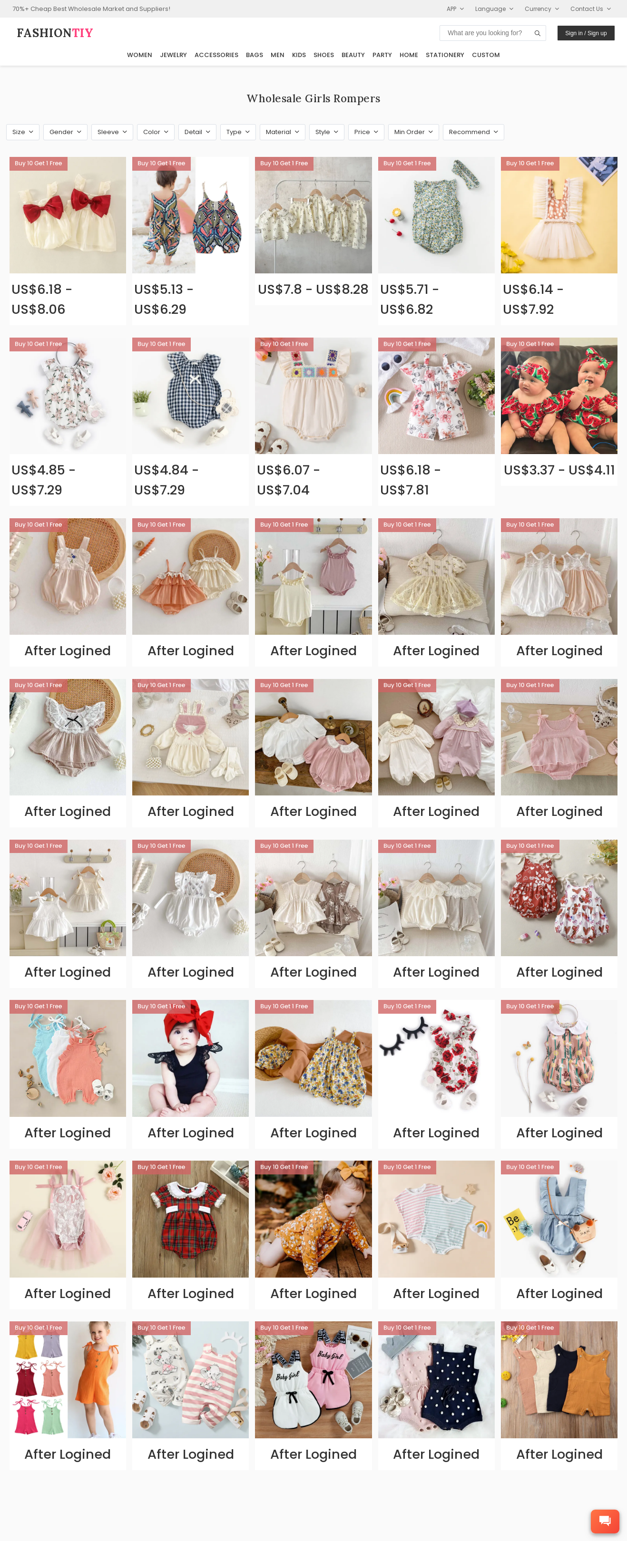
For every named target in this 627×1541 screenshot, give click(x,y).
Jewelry (173, 54)
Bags (254, 54)
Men (277, 54)
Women (139, 54)
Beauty (353, 54)
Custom (486, 54)
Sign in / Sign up (586, 33)
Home (409, 54)
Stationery (445, 54)
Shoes (324, 54)
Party (382, 54)
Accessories (216, 54)
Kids (299, 54)
